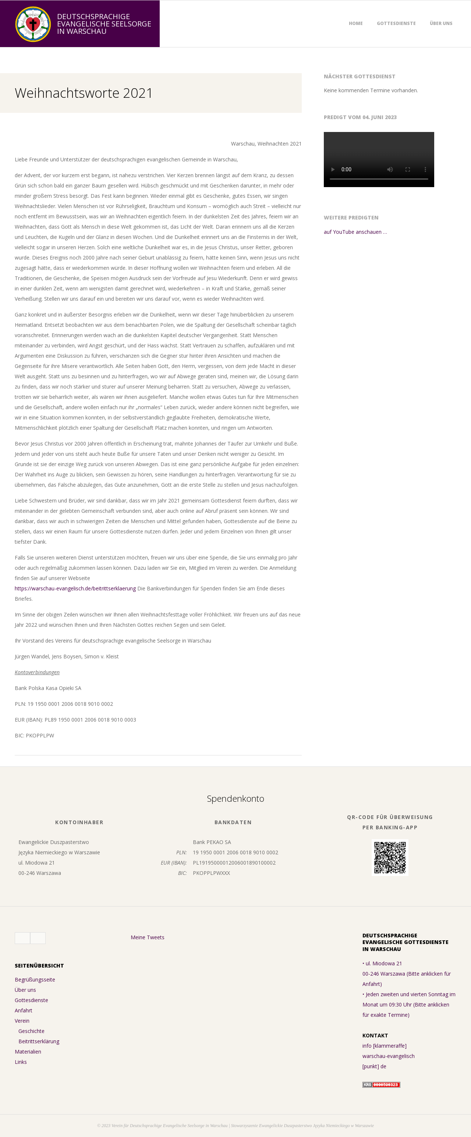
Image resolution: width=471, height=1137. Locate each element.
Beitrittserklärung (38, 1041)
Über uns (441, 23)
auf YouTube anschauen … (355, 231)
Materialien (28, 1051)
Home (356, 23)
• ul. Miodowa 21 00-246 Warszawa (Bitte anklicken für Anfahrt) (406, 973)
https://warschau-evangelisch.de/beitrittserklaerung (75, 588)
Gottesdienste (396, 23)
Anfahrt (23, 1010)
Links (21, 1061)
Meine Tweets (147, 937)
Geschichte (31, 1030)
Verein (22, 1020)
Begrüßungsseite (35, 979)
